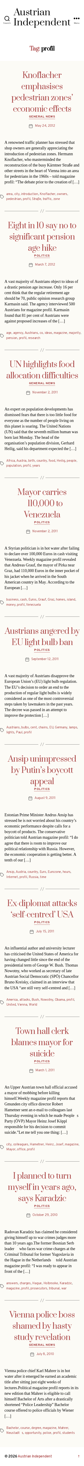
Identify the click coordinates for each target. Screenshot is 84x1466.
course (25, 1428)
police (47, 1433)
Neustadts (14, 1433)
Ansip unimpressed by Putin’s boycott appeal (42, 770)
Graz (51, 600)
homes (60, 600)
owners (62, 194)
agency (18, 333)
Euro (43, 872)
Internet (12, 877)
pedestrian (13, 199)
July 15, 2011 (45, 931)
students (68, 1433)
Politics (42, 256)
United (11, 1005)
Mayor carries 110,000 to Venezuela (42, 503)
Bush (35, 1000)
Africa (10, 461)
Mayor (10, 1149)
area (9, 194)
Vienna (22, 1005)
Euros (32, 600)
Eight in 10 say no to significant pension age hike (42, 237)
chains (43, 727)
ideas (48, 333)
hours (67, 872)
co (41, 333)
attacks (24, 1000)
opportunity (33, 1433)
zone (56, 199)
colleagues (20, 1144)
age (8, 333)
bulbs (25, 727)
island (71, 600)
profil (26, 199)
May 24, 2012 (45, 126)
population (13, 466)
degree (36, 1428)
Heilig (61, 461)
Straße (36, 199)
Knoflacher (47, 194)
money (10, 605)
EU (51, 727)
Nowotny (47, 1000)
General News (42, 117)
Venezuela (33, 605)
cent (33, 727)
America (12, 1000)
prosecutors (38, 1288)
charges (25, 1283)
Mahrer (63, 1428)
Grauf (42, 600)
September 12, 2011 (45, 659)
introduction (29, 194)
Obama (60, 1000)
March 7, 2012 (45, 265)
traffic (47, 199)
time (43, 877)
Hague (37, 1283)
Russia (33, 877)
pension (11, 338)
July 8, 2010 (45, 1354)
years (36, 466)
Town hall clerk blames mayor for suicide (42, 1042)
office (21, 1149)
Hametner (37, 1144)
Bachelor (12, 1428)
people (71, 461)
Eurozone (54, 872)
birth (31, 461)
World (33, 1005)
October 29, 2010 (45, 1215)
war (64, 1288)
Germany (61, 727)
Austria (21, 461)
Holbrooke (50, 1283)
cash (23, 600)
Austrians (31, 333)
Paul (19, 732)
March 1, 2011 (45, 1070)
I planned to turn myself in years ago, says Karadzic (42, 1187)
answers (12, 1283)
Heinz (49, 1144)
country (42, 461)
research (34, 338)
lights (10, 732)
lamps (73, 727)
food (52, 461)
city (16, 194)
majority (74, 333)
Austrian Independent (35, 1456)
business (12, 600)
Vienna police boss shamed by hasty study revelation (42, 1326)
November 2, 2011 (45, 392)
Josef (59, 1144)
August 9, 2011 (45, 798)
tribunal (54, 1288)
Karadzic (66, 1283)
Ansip (10, 872)
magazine (60, 333)
